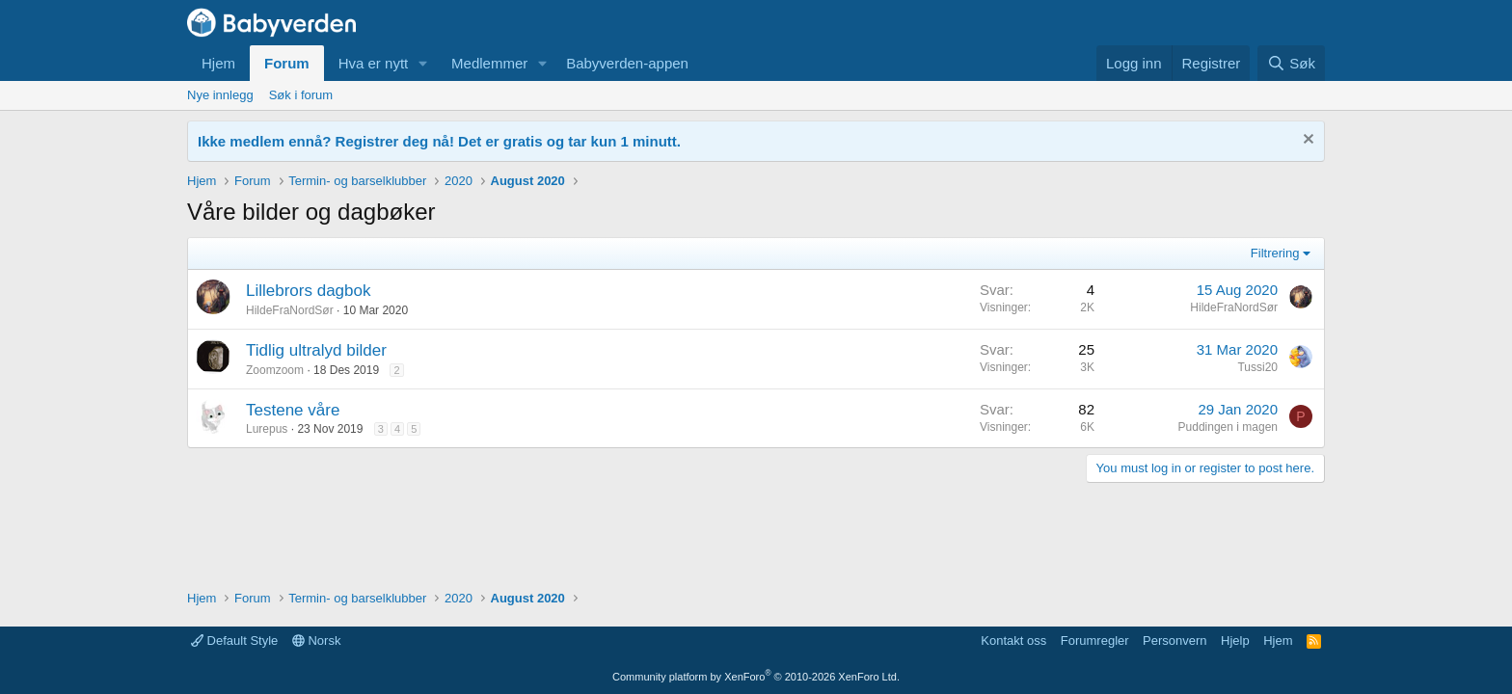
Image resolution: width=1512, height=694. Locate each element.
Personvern (1174, 640)
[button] (423, 63)
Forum (287, 63)
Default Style (234, 640)
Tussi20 (1257, 367)
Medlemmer (489, 63)
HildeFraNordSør (290, 310)
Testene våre (292, 410)
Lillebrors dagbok (308, 290)
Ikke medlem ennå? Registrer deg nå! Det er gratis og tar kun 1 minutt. (439, 141)
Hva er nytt (373, 63)
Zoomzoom (275, 370)
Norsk (316, 640)
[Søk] (1291, 63)
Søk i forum (301, 95)
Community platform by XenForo (756, 676)
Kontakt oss (1013, 640)
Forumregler (1095, 640)
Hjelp (1235, 640)
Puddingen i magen (1228, 427)
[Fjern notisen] (1306, 141)
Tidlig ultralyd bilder (316, 350)
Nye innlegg (220, 95)
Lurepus (266, 429)
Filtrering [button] (1275, 253)
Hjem (218, 63)
